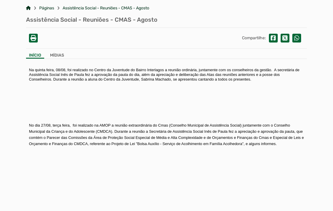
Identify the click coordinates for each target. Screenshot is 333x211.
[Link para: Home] (28, 8)
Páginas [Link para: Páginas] (46, 8)
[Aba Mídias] (57, 56)
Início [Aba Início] (35, 55)
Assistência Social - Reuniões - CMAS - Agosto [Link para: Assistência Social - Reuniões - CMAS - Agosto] (106, 8)
